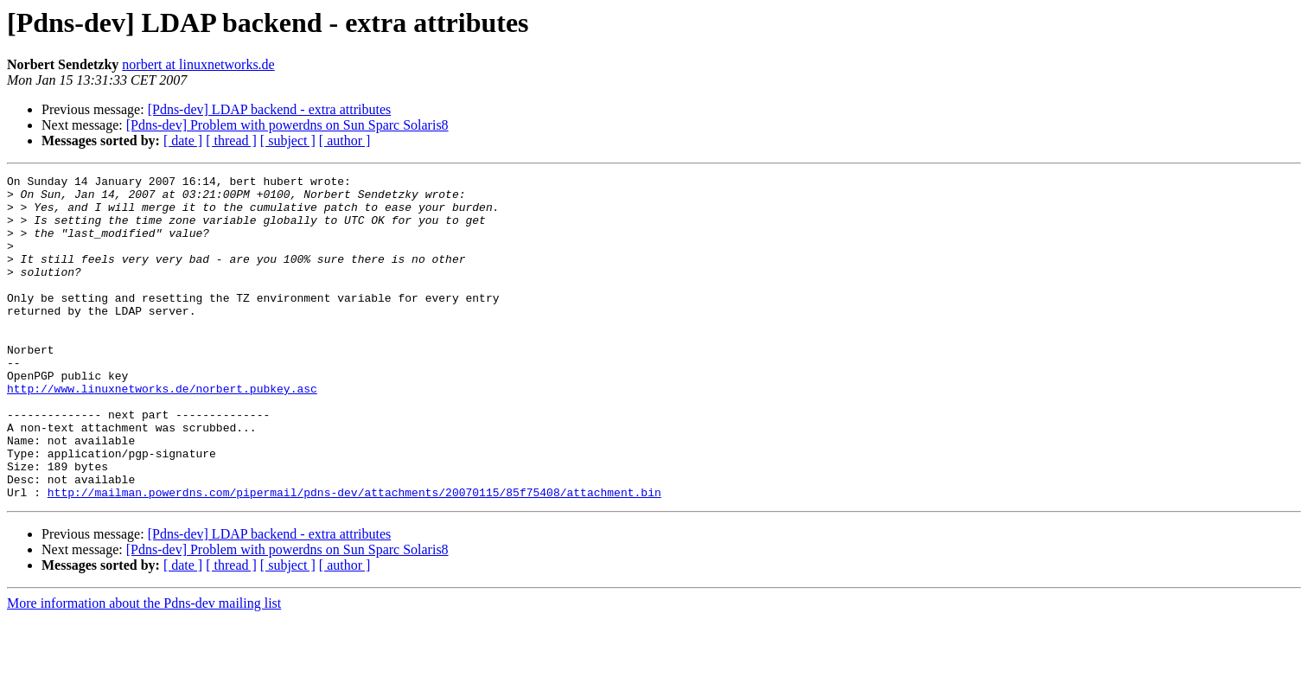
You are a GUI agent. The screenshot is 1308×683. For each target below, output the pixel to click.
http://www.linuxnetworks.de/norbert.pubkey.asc (162, 432)
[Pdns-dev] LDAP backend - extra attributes (270, 109)
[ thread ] (231, 140)
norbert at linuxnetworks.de (198, 64)
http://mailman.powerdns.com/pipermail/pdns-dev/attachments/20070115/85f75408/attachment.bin (354, 557)
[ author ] (345, 140)
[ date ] (182, 140)
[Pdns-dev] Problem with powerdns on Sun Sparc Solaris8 (287, 125)
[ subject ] (288, 140)
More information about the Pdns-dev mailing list (144, 668)
